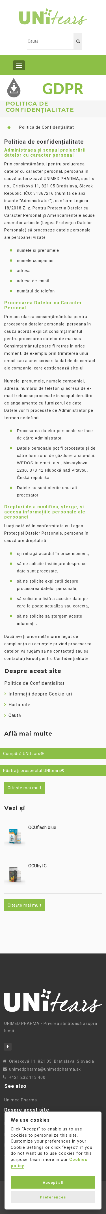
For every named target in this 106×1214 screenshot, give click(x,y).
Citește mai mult (25, 788)
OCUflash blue (42, 827)
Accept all (53, 1182)
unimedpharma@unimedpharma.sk (45, 1069)
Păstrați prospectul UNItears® (34, 770)
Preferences (53, 1197)
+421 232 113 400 (27, 1077)
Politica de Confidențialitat (34, 683)
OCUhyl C (37, 866)
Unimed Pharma (20, 1100)
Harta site (17, 704)
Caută (12, 715)
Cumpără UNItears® (23, 753)
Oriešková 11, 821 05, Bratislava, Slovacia (51, 1061)
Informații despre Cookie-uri (38, 694)
